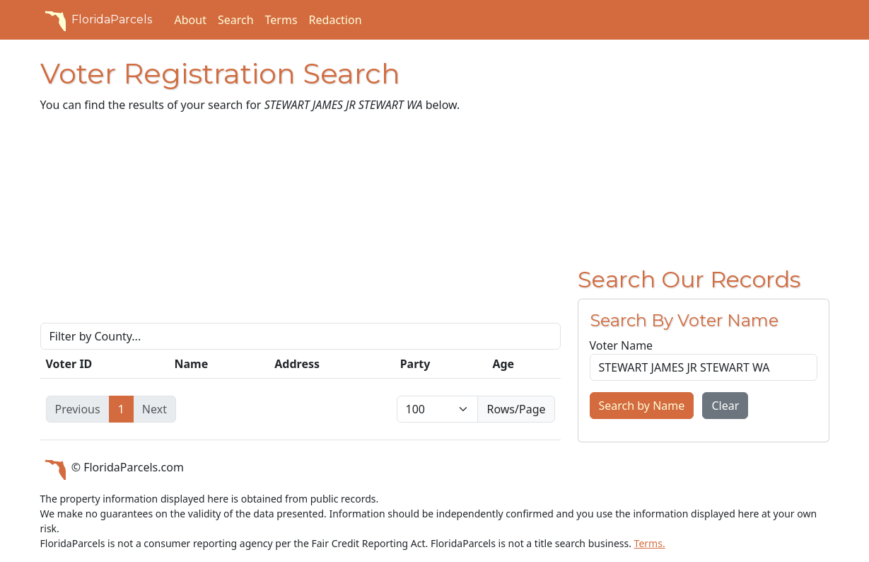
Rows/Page (515, 409)
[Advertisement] (300, 224)
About (190, 20)
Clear (725, 405)
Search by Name (642, 405)
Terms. (649, 543)
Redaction (335, 20)
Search (236, 20)
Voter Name (621, 345)
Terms (281, 20)
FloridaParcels (96, 19)
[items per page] (438, 409)
